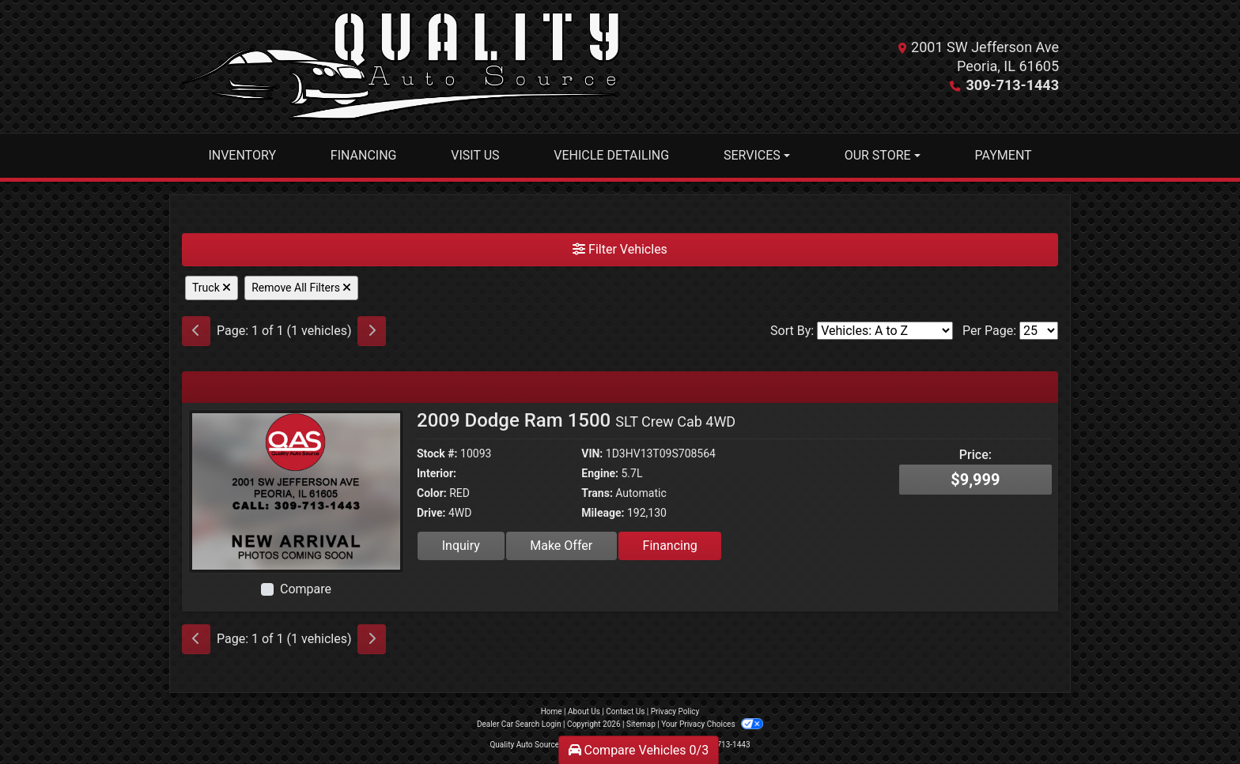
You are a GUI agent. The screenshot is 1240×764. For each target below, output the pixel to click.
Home (551, 711)
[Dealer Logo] (400, 66)
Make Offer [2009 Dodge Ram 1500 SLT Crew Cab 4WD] (561, 545)
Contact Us (625, 711)
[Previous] (196, 331)
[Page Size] (1038, 331)
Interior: (436, 473)
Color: (432, 493)
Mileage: (602, 512)
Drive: (431, 512)
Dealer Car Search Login (519, 724)
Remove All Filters (301, 287)
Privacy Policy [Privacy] (675, 711)
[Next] (371, 331)
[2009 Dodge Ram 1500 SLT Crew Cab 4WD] (296, 490)
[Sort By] (885, 331)
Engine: (599, 473)
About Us (584, 711)
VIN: (592, 453)
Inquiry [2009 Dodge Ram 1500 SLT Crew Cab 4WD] (461, 545)
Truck (211, 287)
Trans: (597, 493)
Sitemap (641, 724)
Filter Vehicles (620, 249)
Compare (305, 589)
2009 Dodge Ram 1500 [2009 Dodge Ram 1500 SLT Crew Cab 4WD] (576, 420)
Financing (670, 545)
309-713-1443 (1012, 85)
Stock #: (437, 453)
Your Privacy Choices (712, 724)
